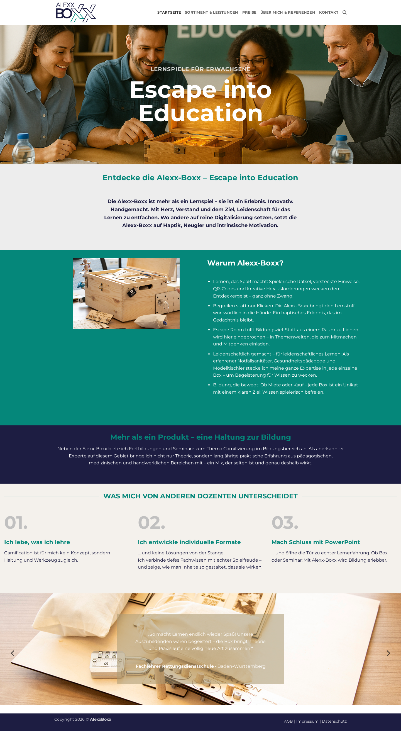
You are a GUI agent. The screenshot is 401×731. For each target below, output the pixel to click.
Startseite (169, 12)
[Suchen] (345, 12)
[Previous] (13, 653)
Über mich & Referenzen (287, 12)
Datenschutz (334, 721)
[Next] (388, 653)
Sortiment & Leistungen (211, 12)
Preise (249, 12)
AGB (288, 721)
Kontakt (329, 12)
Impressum (307, 721)
